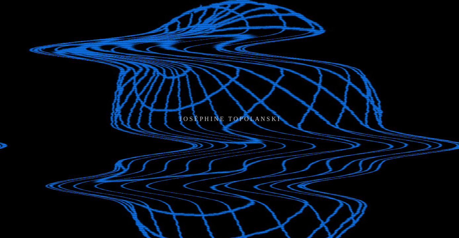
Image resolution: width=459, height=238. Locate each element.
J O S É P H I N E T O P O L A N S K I (229, 118)
